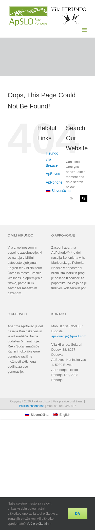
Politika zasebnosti (31, 406)
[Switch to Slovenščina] (36, 414)
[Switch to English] (62, 414)
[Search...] (73, 198)
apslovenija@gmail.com (68, 336)
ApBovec (53, 174)
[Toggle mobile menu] (84, 30)
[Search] (83, 198)
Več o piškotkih (39, 523)
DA (77, 513)
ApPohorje (54, 182)
